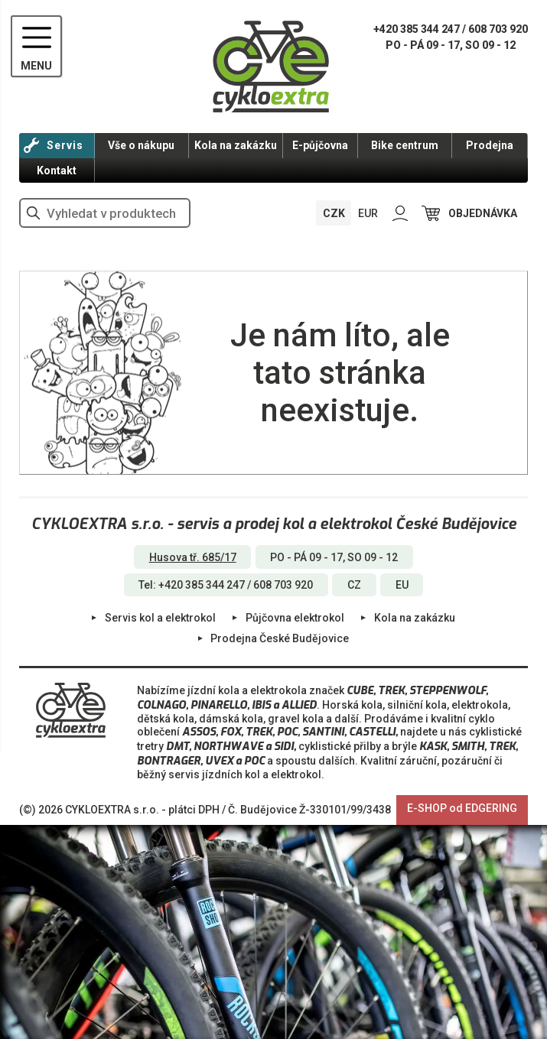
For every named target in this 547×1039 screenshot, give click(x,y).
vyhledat (34, 213)
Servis (65, 145)
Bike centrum (404, 145)
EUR (368, 213)
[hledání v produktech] (105, 213)
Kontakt (57, 170)
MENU (36, 66)
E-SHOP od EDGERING (462, 808)
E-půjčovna (320, 145)
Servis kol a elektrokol (160, 618)
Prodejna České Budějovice (279, 638)
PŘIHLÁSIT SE (400, 213)
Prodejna (489, 145)
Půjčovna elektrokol (295, 618)
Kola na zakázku (235, 145)
